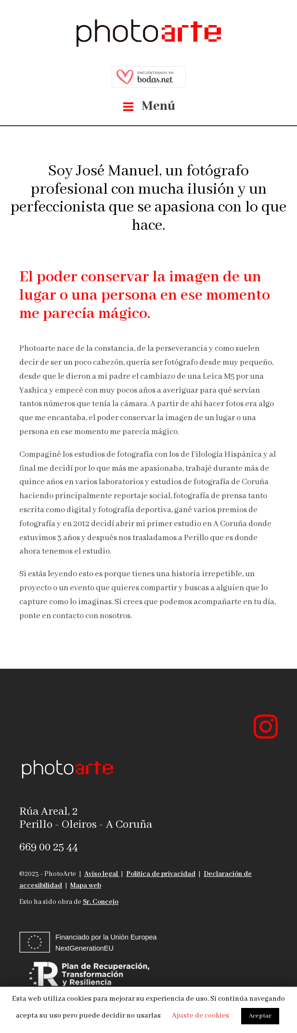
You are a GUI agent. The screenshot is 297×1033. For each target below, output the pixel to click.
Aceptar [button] (260, 1016)
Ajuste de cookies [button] (200, 1015)
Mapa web (85, 885)
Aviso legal (101, 874)
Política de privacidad (160, 874)
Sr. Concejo (100, 902)
